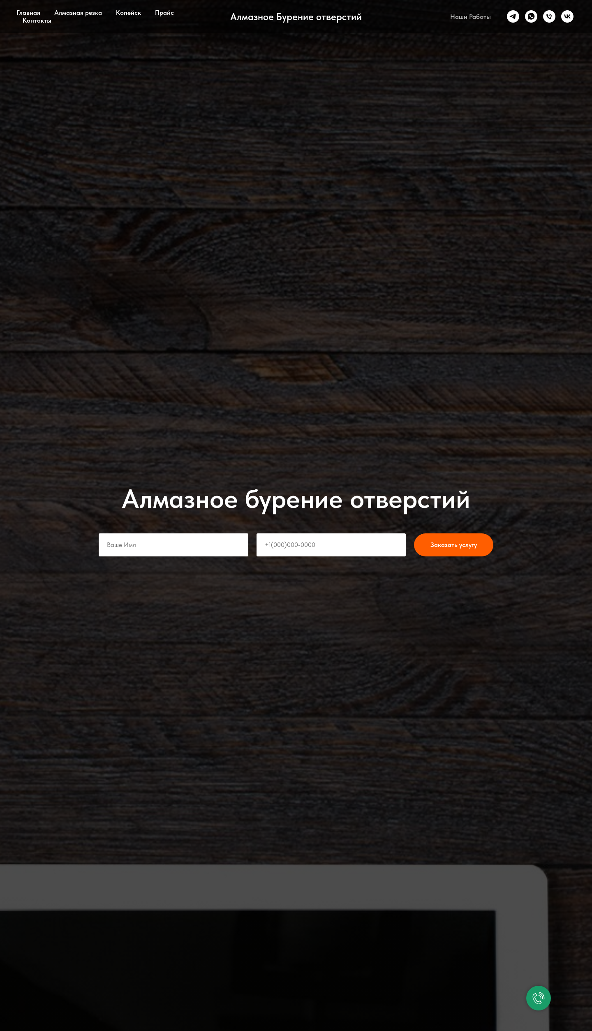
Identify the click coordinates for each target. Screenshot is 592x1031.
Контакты (37, 20)
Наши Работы (470, 17)
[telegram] (513, 16)
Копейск (128, 12)
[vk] (567, 16)
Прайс (164, 12)
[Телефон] (549, 16)
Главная (28, 12)
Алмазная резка (78, 12)
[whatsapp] (531, 16)
